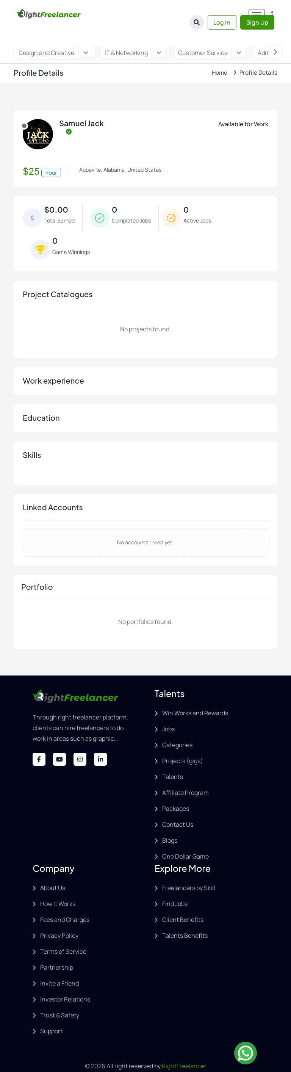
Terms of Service (63, 935)
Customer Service (211, 37)
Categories (177, 729)
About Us (52, 872)
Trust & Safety (59, 999)
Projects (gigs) (182, 745)
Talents (172, 761)
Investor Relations (65, 983)
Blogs (169, 824)
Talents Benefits (185, 919)
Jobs (168, 713)
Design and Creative (56, 37)
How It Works (57, 888)
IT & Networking (135, 37)
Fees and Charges (64, 904)
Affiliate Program (185, 777)
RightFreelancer (184, 1050)
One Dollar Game (185, 840)
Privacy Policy (59, 919)
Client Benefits (182, 904)
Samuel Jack (81, 107)
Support (51, 1015)
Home (217, 57)
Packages (175, 792)
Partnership (56, 951)
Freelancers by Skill (188, 872)
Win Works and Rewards (195, 697)
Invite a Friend (59, 967)
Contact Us (177, 808)
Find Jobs (175, 888)
